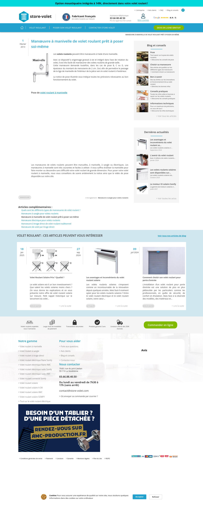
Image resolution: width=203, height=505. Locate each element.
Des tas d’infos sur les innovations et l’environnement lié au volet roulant (156, 80)
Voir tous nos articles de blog (172, 235)
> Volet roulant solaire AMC (30, 392)
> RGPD (107, 459)
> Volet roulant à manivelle (30, 346)
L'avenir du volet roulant (162, 155)
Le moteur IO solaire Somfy (163, 184)
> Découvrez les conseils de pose (162, 60)
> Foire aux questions (68, 346)
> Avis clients (64, 351)
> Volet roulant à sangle (28, 351)
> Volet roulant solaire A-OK (30, 387)
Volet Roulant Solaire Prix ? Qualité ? (47, 277)
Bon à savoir (35, 306)
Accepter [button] (139, 496)
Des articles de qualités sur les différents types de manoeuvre (156, 67)
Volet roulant (37, 27)
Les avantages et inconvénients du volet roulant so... (161, 142)
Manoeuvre (24, 197)
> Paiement (49, 459)
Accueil (22, 27)
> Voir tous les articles (166, 116)
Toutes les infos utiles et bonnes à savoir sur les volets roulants (156, 93)
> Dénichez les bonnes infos (160, 86)
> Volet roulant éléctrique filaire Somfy (35, 360)
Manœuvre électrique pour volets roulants (40, 220)
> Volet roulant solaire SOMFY (31, 396)
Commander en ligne (160, 325)
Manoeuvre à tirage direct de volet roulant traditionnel (46, 223)
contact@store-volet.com (74, 390)
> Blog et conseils (67, 355)
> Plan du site (97, 459)
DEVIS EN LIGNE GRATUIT (169, 27)
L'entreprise (140, 10)
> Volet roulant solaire (28, 383)
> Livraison (59, 459)
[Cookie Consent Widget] (101, 497)
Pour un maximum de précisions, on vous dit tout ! (156, 106)
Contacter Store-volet (102, 27)
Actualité (91, 306)
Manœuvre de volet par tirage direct (37, 227)
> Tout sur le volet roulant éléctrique (34, 401)
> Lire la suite (65, 306)
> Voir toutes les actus (166, 198)
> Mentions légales (83, 459)
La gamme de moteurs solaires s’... (162, 187)
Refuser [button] (155, 497)
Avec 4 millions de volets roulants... (162, 158)
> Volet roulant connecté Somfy (32, 378)
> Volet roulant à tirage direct (31, 355)
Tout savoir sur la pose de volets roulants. (156, 54)
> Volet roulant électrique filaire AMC (34, 364)
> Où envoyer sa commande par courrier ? (78, 396)
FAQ (161, 10)
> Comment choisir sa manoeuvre (162, 72)
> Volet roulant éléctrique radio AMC (34, 374)
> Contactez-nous (67, 360)
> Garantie (70, 459)
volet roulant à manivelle (53, 92)
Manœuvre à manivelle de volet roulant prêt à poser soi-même (50, 217)
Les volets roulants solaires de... (161, 175)
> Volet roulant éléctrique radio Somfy (35, 369)
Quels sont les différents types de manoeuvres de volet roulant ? (50, 210)
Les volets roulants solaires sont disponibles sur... (163, 171)
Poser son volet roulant (67, 27)
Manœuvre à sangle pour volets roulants (113, 198)
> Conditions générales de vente (30, 459)
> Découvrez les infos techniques (162, 111)
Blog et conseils (172, 10)
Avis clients (152, 10)
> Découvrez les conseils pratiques (162, 98)
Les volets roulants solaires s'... (161, 148)
